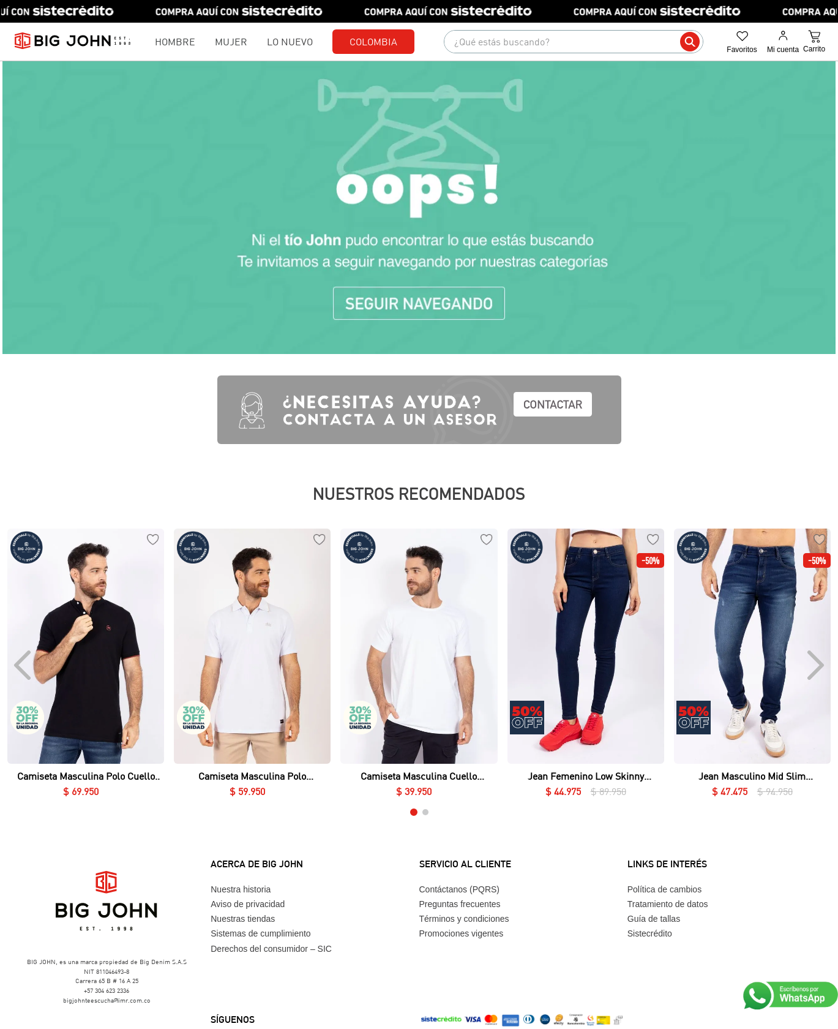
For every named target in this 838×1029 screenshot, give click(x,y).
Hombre (175, 41)
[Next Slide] (814, 665)
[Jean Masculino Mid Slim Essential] (752, 665)
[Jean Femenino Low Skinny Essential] (585, 665)
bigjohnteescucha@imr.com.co (107, 1000)
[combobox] (573, 41)
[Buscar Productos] (690, 41)
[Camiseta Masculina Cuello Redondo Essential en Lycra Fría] (418, 665)
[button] (413, 812)
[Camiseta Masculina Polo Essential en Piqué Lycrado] (252, 665)
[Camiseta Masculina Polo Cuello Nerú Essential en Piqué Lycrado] (85, 665)
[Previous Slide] (23, 665)
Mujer (231, 41)
